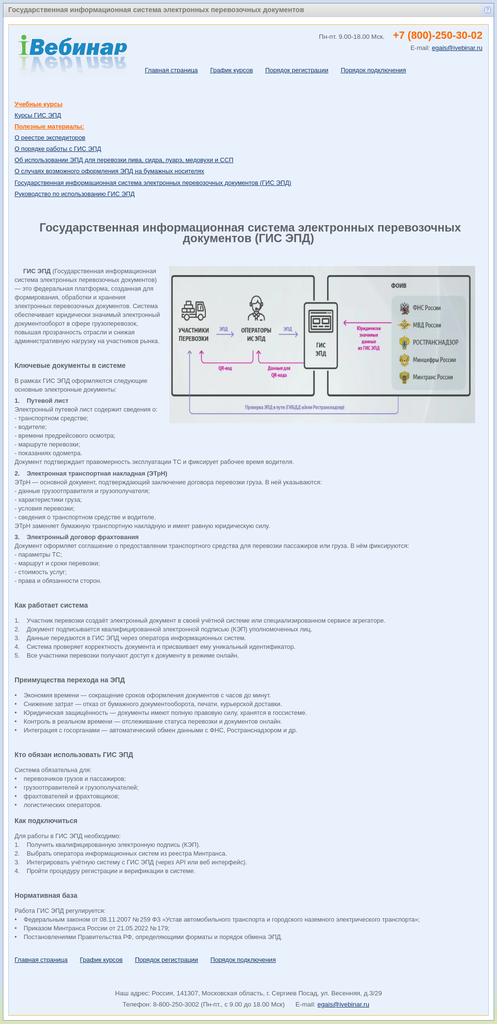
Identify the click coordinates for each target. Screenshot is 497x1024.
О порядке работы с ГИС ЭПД (58, 148)
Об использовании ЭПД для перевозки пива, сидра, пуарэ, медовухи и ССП (124, 160)
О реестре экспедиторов (50, 137)
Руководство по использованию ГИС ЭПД (74, 194)
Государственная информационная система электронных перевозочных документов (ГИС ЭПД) (153, 182)
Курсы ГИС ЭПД (38, 115)
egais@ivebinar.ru (343, 1004)
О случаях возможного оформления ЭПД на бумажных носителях (109, 171)
